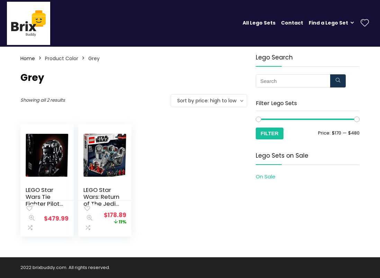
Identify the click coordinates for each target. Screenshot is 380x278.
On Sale (265, 176)
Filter (270, 133)
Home (27, 58)
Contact (292, 22)
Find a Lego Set (328, 22)
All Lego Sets (259, 22)
